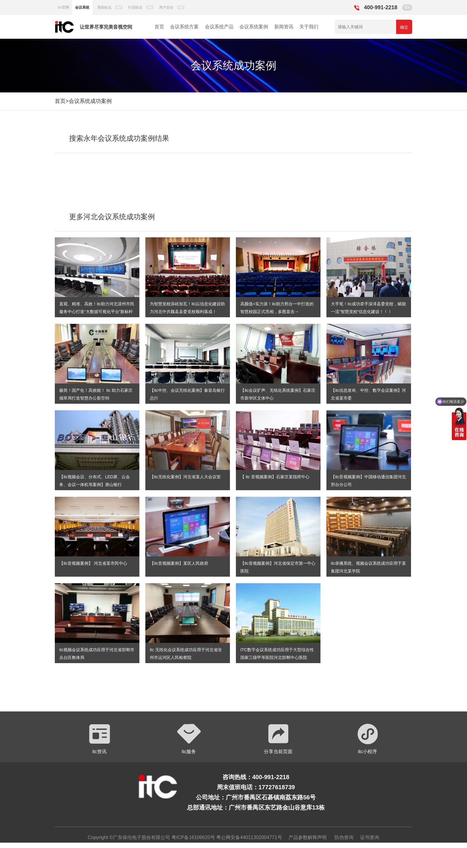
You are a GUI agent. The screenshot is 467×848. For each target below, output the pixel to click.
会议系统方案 (184, 26)
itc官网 (63, 7)
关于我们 (308, 26)
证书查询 (369, 837)
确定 (404, 27)
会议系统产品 (219, 26)
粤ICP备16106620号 (192, 837)
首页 (159, 26)
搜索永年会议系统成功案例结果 (119, 138)
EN (407, 7)
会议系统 (82, 7)
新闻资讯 (283, 26)
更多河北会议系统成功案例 (112, 217)
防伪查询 (344, 837)
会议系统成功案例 (90, 101)
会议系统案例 (253, 26)
